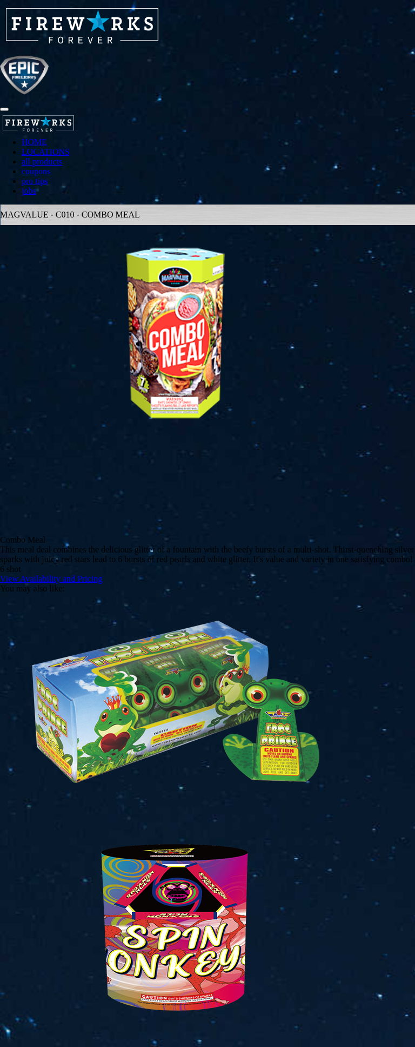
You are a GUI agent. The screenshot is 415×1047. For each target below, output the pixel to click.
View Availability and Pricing (51, 578)
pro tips (35, 181)
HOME (34, 142)
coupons (36, 171)
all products (42, 161)
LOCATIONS (46, 151)
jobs (29, 190)
